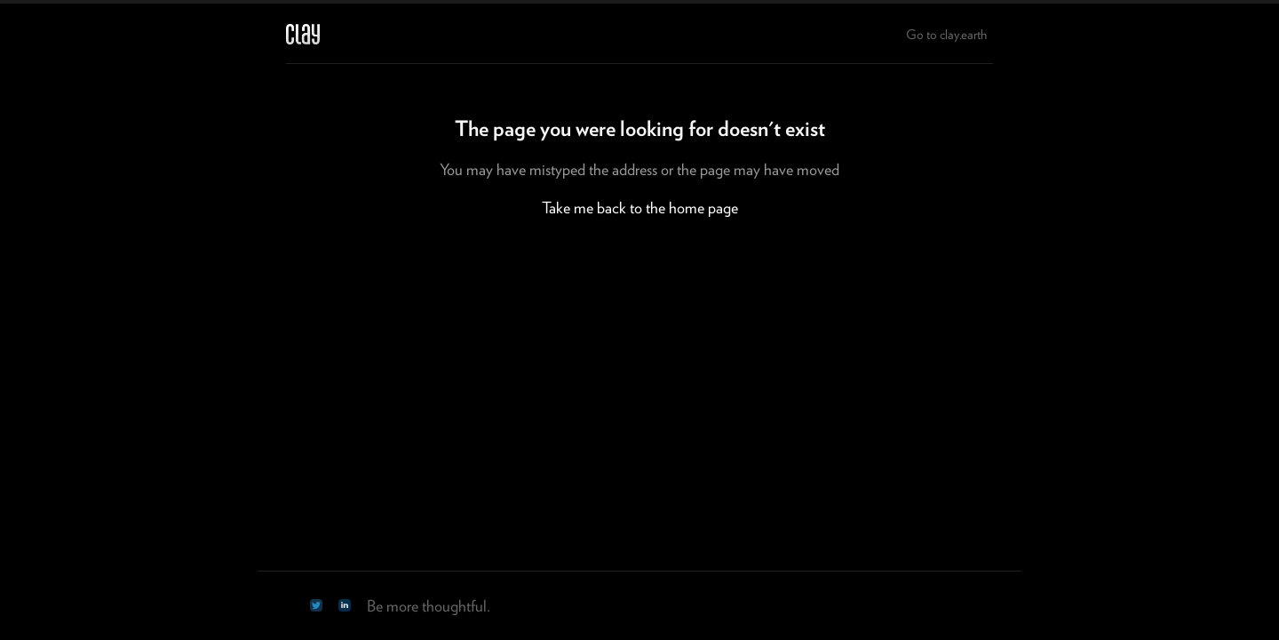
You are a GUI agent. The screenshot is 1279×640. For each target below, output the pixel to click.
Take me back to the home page (640, 207)
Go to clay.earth (946, 35)
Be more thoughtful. (428, 605)
